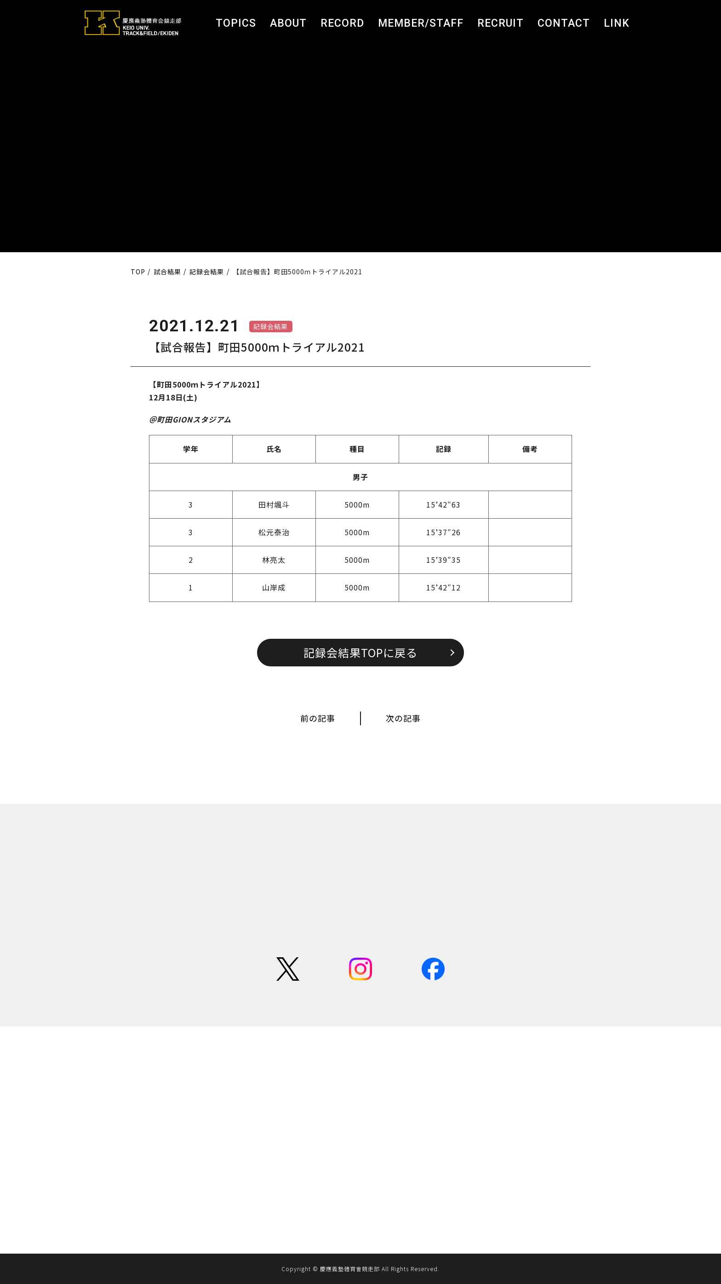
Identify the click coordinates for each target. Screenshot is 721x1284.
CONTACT (564, 23)
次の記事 (403, 718)
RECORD (342, 23)
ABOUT (288, 23)
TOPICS (236, 23)
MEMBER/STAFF (421, 23)
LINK (616, 23)
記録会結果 (270, 326)
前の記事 (317, 718)
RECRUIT (500, 23)
